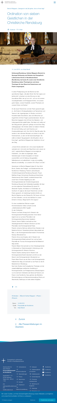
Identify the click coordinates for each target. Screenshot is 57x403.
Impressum (21, 384)
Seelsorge (34, 388)
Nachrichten (21, 379)
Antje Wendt (26, 69)
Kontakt (20, 382)
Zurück (22, 319)
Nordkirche (48, 367)
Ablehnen (32, 400)
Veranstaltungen (22, 374)
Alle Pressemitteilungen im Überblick (28, 325)
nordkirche (48, 369)
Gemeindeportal (36, 376)
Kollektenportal (35, 374)
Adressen (34, 367)
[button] (55, 2)
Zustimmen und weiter (47, 400)
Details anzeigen (7, 400)
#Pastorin (14, 298)
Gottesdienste (22, 367)
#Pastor (38, 296)
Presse (20, 376)
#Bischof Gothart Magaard (27, 296)
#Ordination (15, 296)
